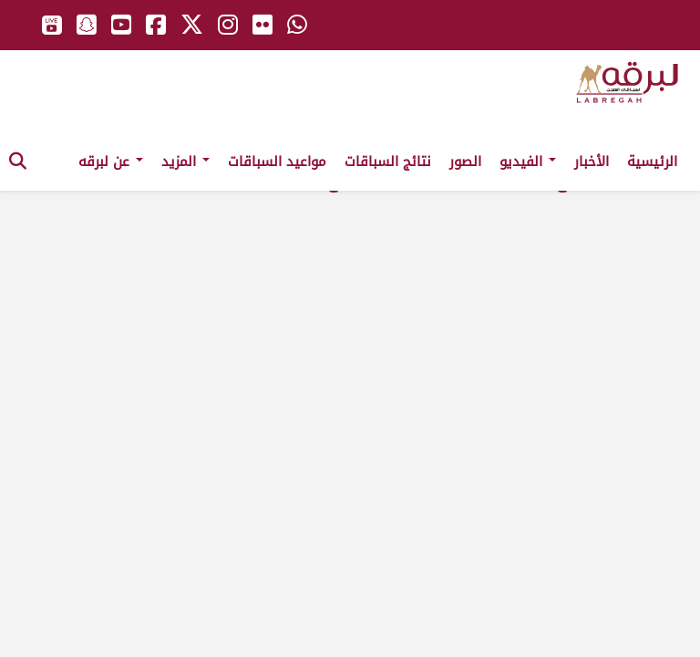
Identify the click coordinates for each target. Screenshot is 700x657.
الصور (465, 161)
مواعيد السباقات (277, 161)
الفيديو (527, 161)
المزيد (185, 161)
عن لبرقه (110, 161)
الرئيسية (652, 161)
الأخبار (591, 161)
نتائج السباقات (388, 161)
